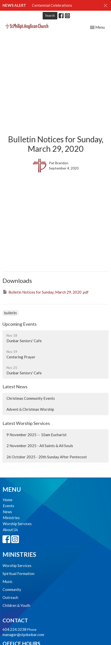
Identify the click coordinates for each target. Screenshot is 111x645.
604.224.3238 (14, 629)
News (7, 511)
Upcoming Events (19, 324)
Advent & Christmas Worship (30, 409)
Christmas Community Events (30, 398)
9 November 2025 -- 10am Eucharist (36, 434)
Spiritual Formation (18, 573)
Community (11, 589)
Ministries (11, 517)
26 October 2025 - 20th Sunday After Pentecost (46, 457)
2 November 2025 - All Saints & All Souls (39, 445)
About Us (10, 529)
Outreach (10, 597)
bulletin (10, 313)
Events (8, 505)
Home (7, 499)
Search (50, 15)
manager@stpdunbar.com (23, 634)
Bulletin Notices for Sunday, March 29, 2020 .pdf (45, 291)
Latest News (14, 386)
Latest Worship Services (26, 423)
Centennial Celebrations (52, 5)
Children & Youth (16, 605)
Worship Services (17, 523)
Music (7, 581)
